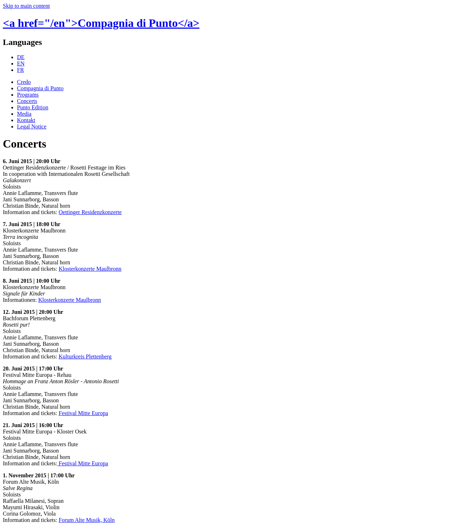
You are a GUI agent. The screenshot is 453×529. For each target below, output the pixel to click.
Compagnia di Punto (40, 88)
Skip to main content (26, 6)
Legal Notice (31, 126)
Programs (28, 95)
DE (20, 57)
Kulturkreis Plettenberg (85, 356)
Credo (24, 82)
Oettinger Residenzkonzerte (90, 212)
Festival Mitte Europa (83, 413)
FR (20, 70)
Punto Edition (32, 107)
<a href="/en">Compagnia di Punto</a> (101, 23)
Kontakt (26, 120)
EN (20, 64)
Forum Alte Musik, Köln (87, 520)
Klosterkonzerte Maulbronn (90, 269)
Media (24, 114)
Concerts (27, 101)
